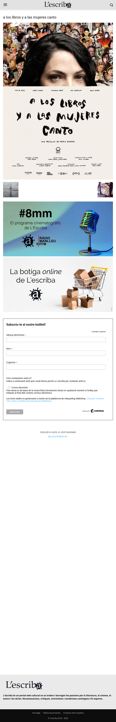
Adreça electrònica (16, 335)
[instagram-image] (28, 468)
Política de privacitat (51, 713)
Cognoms (11, 362)
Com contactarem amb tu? (19, 378)
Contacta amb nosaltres (73, 713)
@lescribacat (58, 436)
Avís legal (36, 713)
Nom (9, 348)
